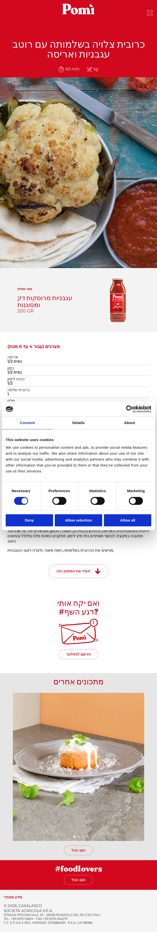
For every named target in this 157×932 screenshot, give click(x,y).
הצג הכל (78, 850)
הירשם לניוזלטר (78, 654)
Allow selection (78, 520)
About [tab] (129, 423)
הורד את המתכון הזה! (73, 571)
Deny (29, 520)
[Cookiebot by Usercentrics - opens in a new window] (129, 409)
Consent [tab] (27, 423)
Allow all (127, 520)
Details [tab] (78, 423)
